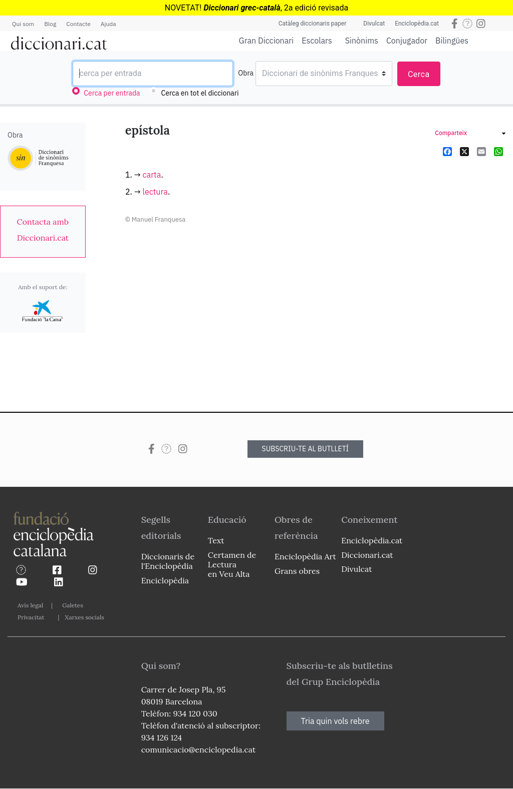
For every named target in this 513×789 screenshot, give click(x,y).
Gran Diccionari (266, 40)
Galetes (72, 605)
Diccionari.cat (367, 555)
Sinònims (361, 40)
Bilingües (451, 40)
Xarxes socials (84, 617)
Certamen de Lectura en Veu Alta (232, 564)
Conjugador (406, 40)
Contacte (78, 24)
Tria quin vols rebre (335, 721)
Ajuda (108, 24)
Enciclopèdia (165, 580)
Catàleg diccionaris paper (313, 23)
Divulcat (374, 23)
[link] (43, 230)
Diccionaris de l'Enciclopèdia (167, 561)
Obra (245, 73)
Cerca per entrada (112, 93)
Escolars (317, 40)
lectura (155, 192)
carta (152, 175)
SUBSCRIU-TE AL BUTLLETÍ (305, 448)
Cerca (419, 74)
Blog (50, 24)
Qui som (23, 24)
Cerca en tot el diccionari (200, 93)
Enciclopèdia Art (305, 556)
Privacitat (31, 617)
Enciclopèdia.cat (417, 23)
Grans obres (297, 571)
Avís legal (30, 605)
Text (216, 540)
